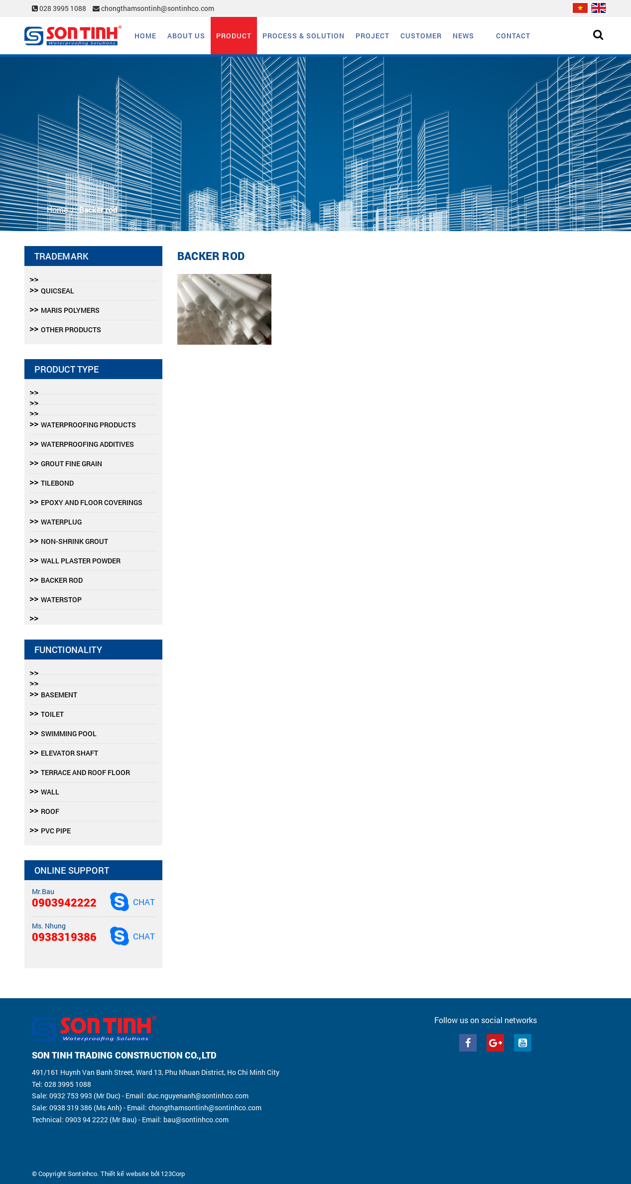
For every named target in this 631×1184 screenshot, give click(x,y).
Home (145, 35)
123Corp (173, 1173)
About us (186, 35)
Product (234, 35)
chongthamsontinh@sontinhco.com (153, 8)
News (463, 35)
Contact (513, 35)
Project (372, 35)
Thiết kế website (125, 1173)
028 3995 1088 (60, 8)
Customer (421, 35)
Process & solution (303, 35)
